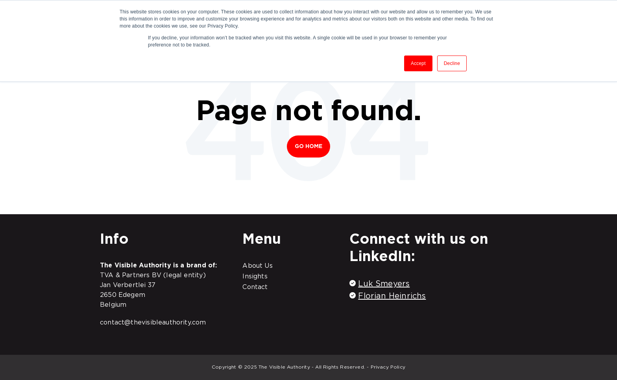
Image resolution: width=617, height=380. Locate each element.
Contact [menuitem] (255, 286)
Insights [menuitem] (254, 276)
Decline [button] (452, 63)
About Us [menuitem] (257, 265)
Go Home (309, 146)
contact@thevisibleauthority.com (153, 322)
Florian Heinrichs (392, 295)
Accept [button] (418, 63)
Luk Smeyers (384, 283)
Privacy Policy (388, 366)
